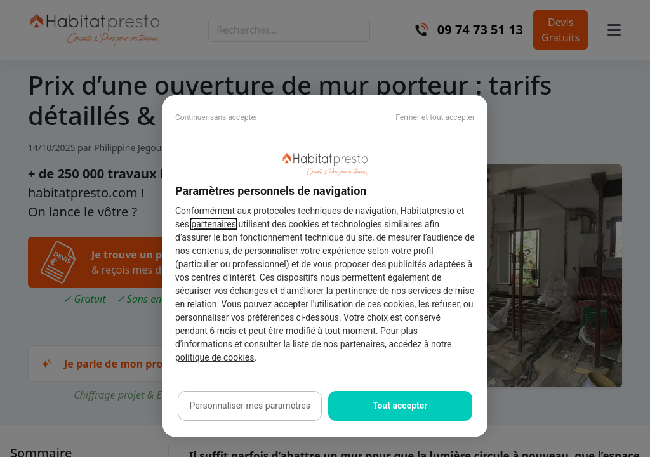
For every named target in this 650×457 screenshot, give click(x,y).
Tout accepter (400, 406)
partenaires (213, 224)
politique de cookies (214, 357)
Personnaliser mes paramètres (250, 406)
